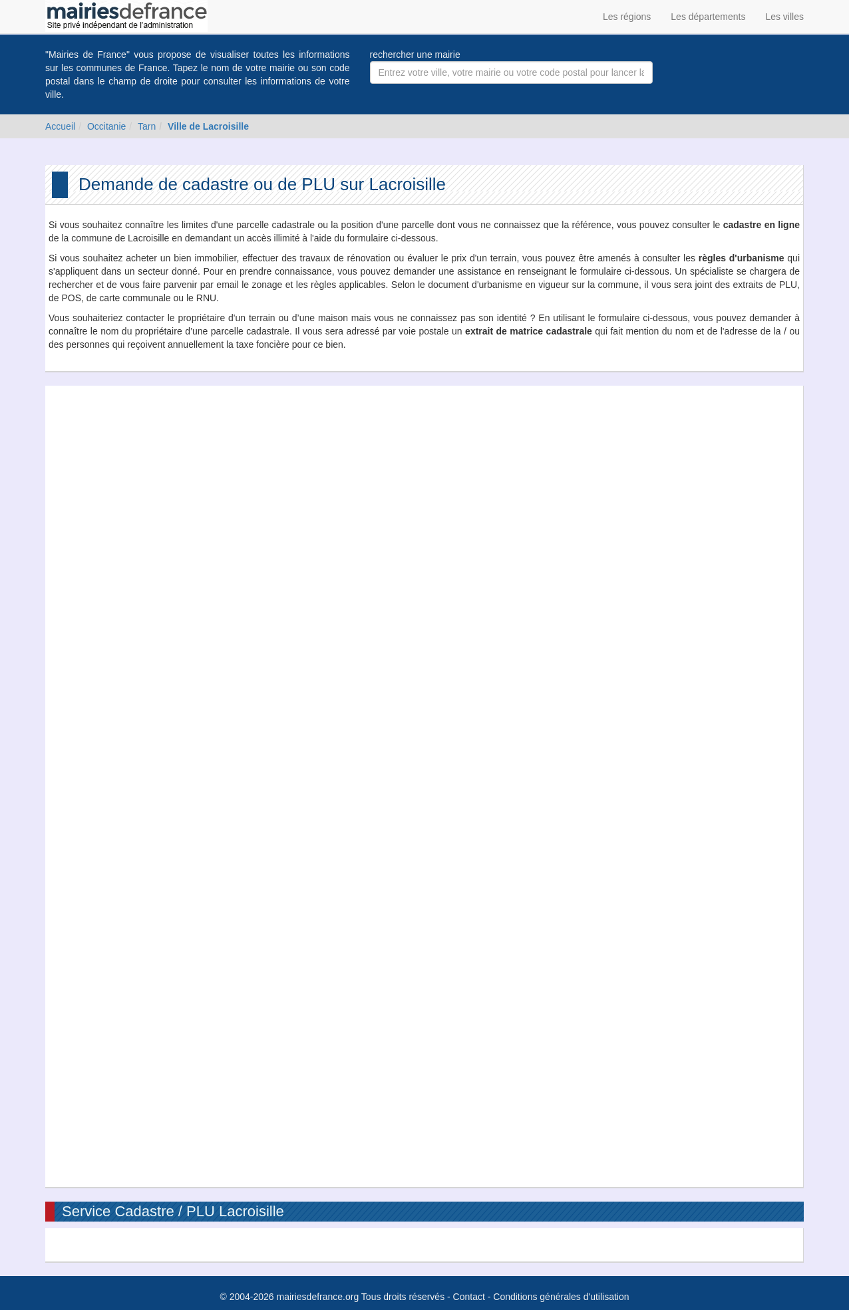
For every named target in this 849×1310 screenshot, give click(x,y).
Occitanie (106, 126)
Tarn (147, 126)
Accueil (60, 126)
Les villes (784, 16)
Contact (469, 1296)
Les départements (708, 16)
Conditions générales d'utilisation (561, 1296)
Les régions (627, 16)
